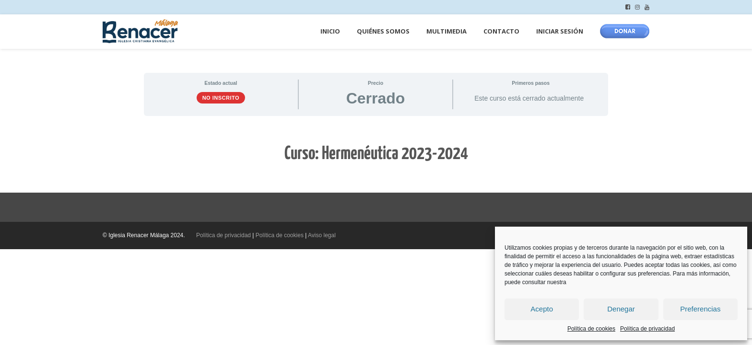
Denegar (621, 309)
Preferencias (700, 309)
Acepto (541, 309)
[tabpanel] (376, 154)
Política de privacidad (647, 328)
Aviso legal (322, 235)
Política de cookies (591, 328)
